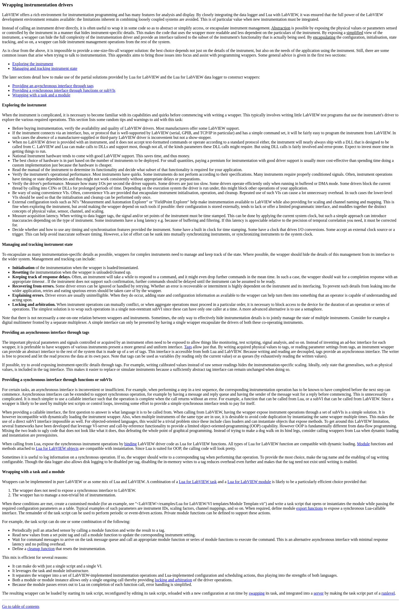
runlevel (388, 593)
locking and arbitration (173, 580)
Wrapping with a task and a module (41, 95)
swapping (256, 593)
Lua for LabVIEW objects (57, 448)
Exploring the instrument (32, 64)
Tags (188, 347)
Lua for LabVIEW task (198, 482)
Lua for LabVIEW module (249, 482)
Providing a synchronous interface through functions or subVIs (63, 90)
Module (363, 444)
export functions (309, 508)
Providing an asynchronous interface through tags (53, 86)
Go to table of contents (20, 606)
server (319, 593)
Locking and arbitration (33, 304)
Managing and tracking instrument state (44, 68)
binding (130, 444)
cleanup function (41, 549)
